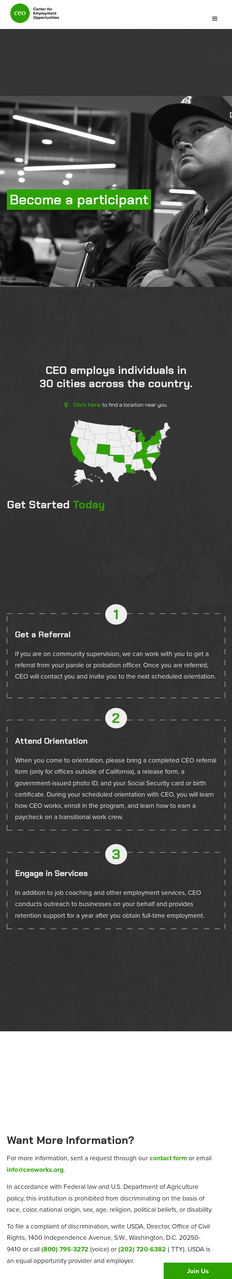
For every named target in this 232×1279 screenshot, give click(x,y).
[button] (215, 19)
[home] (33, 16)
